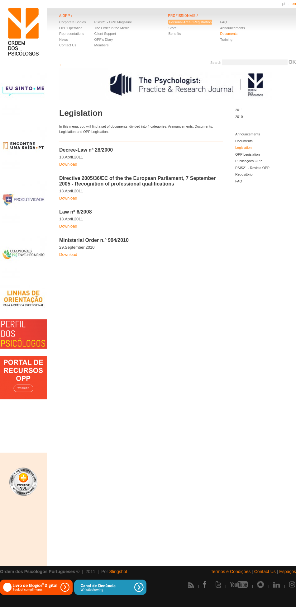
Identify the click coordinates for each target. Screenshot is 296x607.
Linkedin (276, 584)
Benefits (174, 33)
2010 (239, 117)
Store (172, 28)
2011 (239, 110)
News (63, 39)
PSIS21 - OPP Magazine (113, 22)
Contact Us (67, 45)
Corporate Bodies (72, 22)
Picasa (260, 584)
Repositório (244, 174)
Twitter (218, 584)
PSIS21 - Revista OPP (252, 168)
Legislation (243, 147)
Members (101, 45)
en (294, 4)
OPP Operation (70, 28)
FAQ (223, 22)
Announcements (232, 28)
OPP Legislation (247, 154)
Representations (71, 33)
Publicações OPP (248, 161)
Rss (191, 585)
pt (283, 4)
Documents (228, 33)
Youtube (239, 584)
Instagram (292, 584)
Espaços (287, 571)
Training (226, 39)
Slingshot (118, 571)
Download (68, 164)
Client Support (105, 33)
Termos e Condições (231, 571)
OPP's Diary (103, 39)
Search (215, 62)
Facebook (204, 584)
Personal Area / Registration (190, 22)
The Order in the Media (112, 28)
